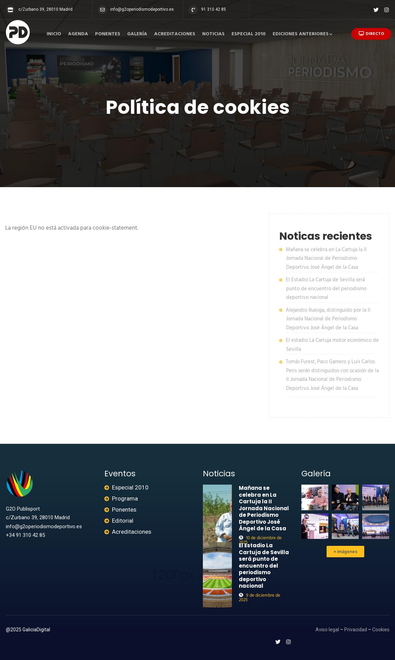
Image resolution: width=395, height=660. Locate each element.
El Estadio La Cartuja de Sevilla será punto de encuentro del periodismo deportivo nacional (326, 289)
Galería (137, 34)
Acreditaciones (174, 34)
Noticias (213, 34)
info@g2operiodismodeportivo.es (142, 9)
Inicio (54, 34)
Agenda (78, 34)
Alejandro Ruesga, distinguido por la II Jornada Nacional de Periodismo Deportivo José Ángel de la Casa (328, 319)
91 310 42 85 (213, 9)
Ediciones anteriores (301, 34)
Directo (371, 34)
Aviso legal (327, 629)
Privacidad (355, 629)
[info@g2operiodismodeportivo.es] (102, 9)
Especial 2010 (249, 34)
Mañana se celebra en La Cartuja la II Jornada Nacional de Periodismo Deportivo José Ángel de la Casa (326, 259)
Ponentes (107, 34)
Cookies (380, 629)
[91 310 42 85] (193, 9)
